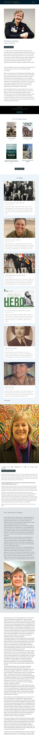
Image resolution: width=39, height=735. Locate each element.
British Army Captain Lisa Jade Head (12, 239)
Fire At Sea (19, 107)
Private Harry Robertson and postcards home (14, 202)
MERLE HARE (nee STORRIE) (11, 348)
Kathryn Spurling (8, 204)
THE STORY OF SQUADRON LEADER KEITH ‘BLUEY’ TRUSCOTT (18, 310)
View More (19, 112)
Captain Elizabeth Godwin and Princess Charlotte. (15, 275)
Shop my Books (9, 47)
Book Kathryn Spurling (8, 470)
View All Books (19, 168)
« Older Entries (7, 400)
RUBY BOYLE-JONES (9, 387)
